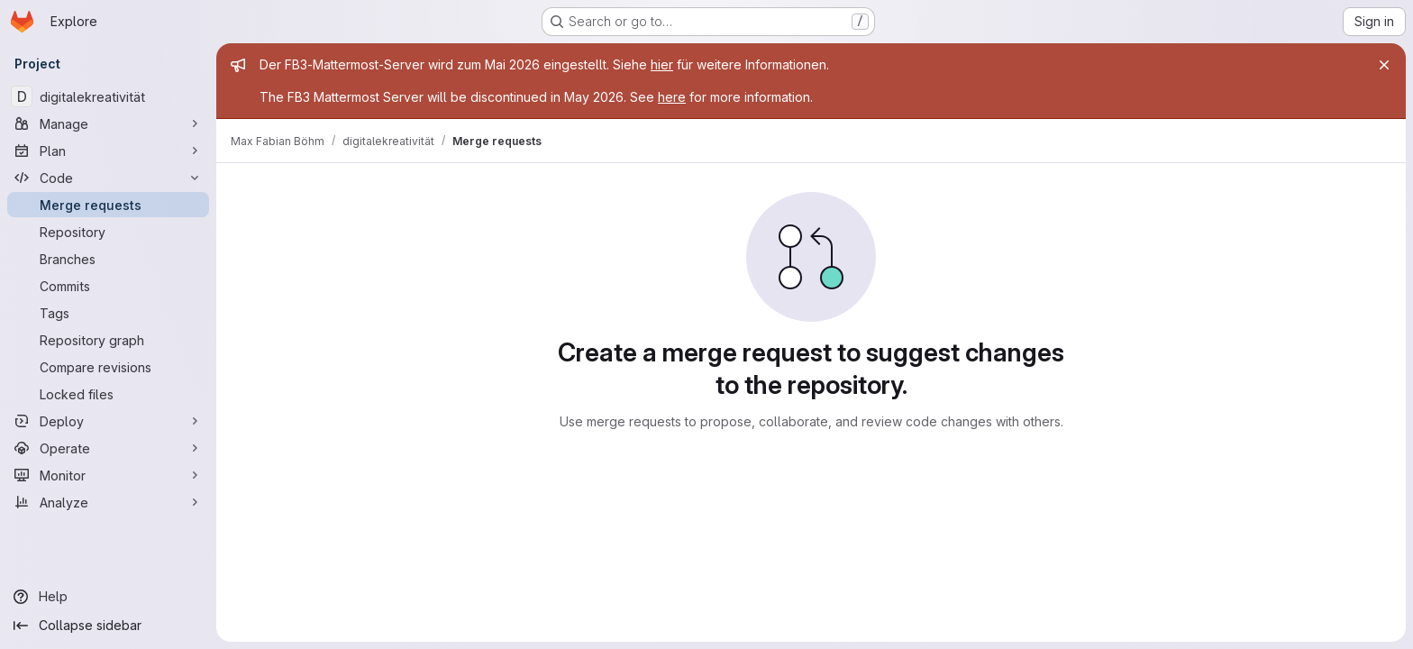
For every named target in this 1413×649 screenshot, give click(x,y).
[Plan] (108, 150)
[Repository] (108, 231)
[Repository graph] (108, 339)
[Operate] (108, 448)
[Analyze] (108, 502)
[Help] (108, 596)
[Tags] (108, 312)
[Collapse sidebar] (108, 625)
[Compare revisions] (108, 366)
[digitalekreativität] (108, 96)
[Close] (1384, 65)
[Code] (108, 177)
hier (662, 64)
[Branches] (108, 258)
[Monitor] (108, 475)
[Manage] (108, 123)
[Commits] (108, 285)
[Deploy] (108, 421)
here (672, 97)
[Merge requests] (108, 204)
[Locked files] (108, 394)
